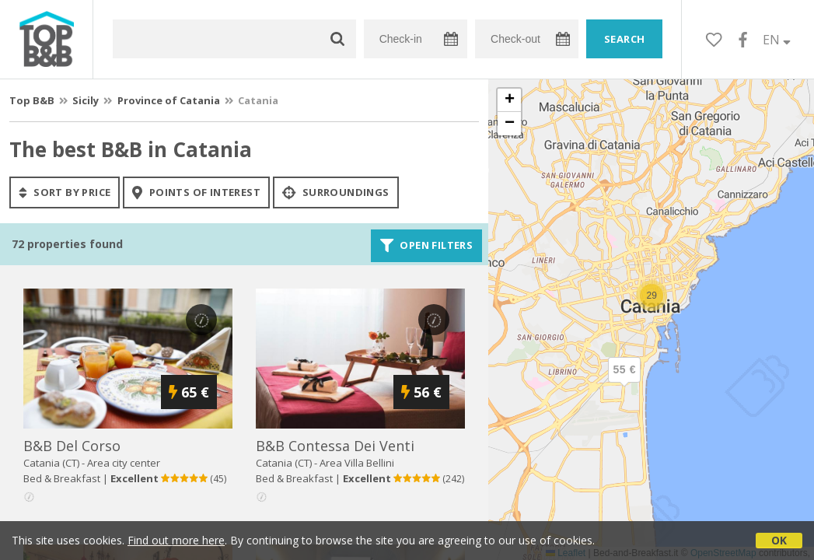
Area (357, 463)
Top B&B (31, 100)
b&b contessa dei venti (335, 445)
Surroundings (336, 192)
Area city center (123, 463)
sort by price (64, 192)
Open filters (426, 246)
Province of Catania (168, 100)
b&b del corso (72, 445)
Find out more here (176, 540)
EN (777, 39)
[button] (624, 382)
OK (779, 540)
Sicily (85, 100)
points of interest (196, 192)
